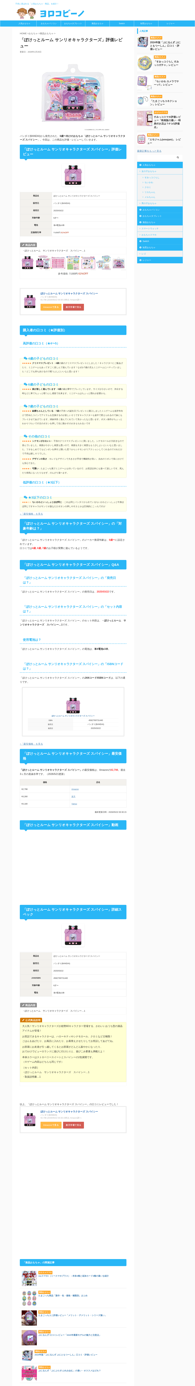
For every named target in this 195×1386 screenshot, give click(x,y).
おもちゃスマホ (149, 235)
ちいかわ (149, 182)
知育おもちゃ (146, 23)
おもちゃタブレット (73, 23)
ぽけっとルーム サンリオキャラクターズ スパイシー (69, 293)
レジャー (171, 23)
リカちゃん (150, 192)
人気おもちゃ (24, 23)
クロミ (148, 187)
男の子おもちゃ (149, 203)
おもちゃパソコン (49, 23)
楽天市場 (70, 307)
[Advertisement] (43, 1165)
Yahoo (74, 804)
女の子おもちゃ (149, 171)
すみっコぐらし (152, 177)
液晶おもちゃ (97, 23)
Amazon (47, 307)
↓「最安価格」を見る (31, 514)
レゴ (144, 253)
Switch (122, 23)
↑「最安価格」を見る (31, 744)
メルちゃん (150, 197)
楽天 (73, 796)
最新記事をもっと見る (149, 151)
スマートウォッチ (150, 228)
